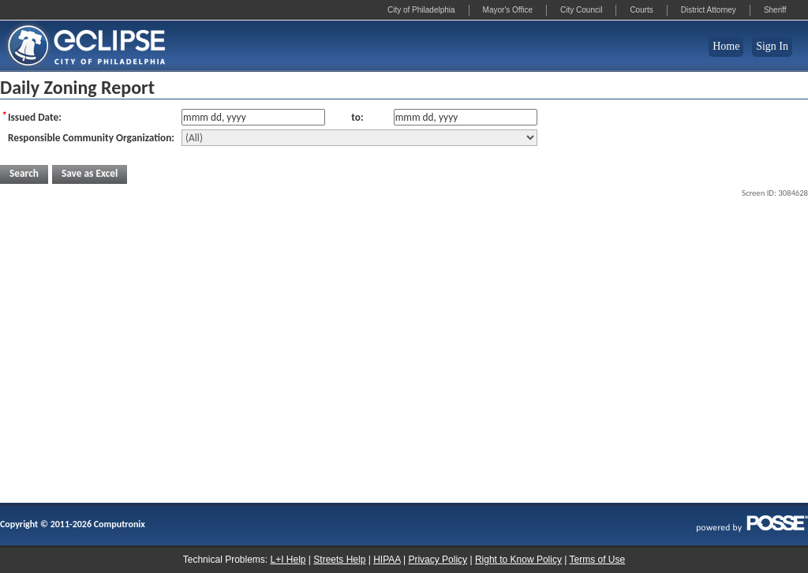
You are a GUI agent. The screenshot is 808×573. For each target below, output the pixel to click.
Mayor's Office (508, 10)
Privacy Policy (437, 559)
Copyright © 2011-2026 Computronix (72, 524)
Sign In (772, 46)
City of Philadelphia (421, 10)
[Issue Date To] (465, 117)
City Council (581, 10)
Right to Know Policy (518, 559)
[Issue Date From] (253, 117)
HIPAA (386, 559)
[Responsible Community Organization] (359, 137)
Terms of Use (598, 559)
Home (726, 46)
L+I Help (287, 559)
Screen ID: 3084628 (775, 193)
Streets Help (339, 559)
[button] (24, 174)
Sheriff (775, 10)
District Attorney (708, 10)
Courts (641, 10)
